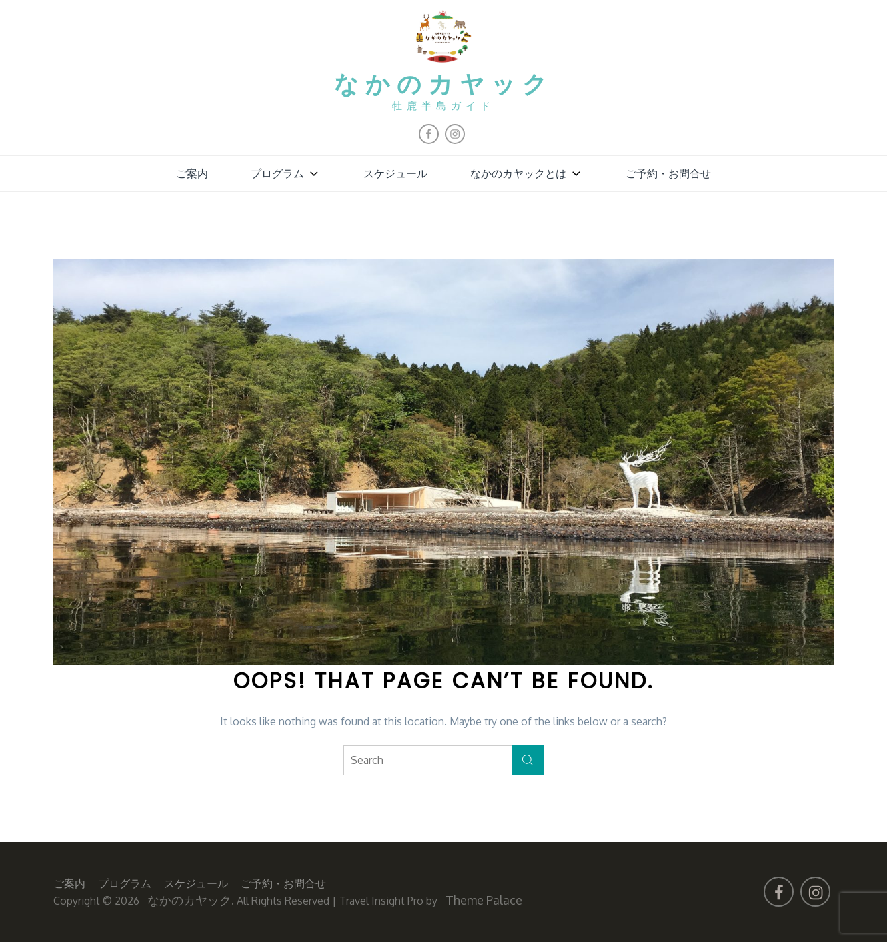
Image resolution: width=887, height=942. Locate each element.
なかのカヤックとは (526, 173)
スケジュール (395, 173)
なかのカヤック (444, 85)
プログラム (286, 173)
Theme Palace (484, 900)
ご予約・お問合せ (668, 173)
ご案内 (192, 173)
